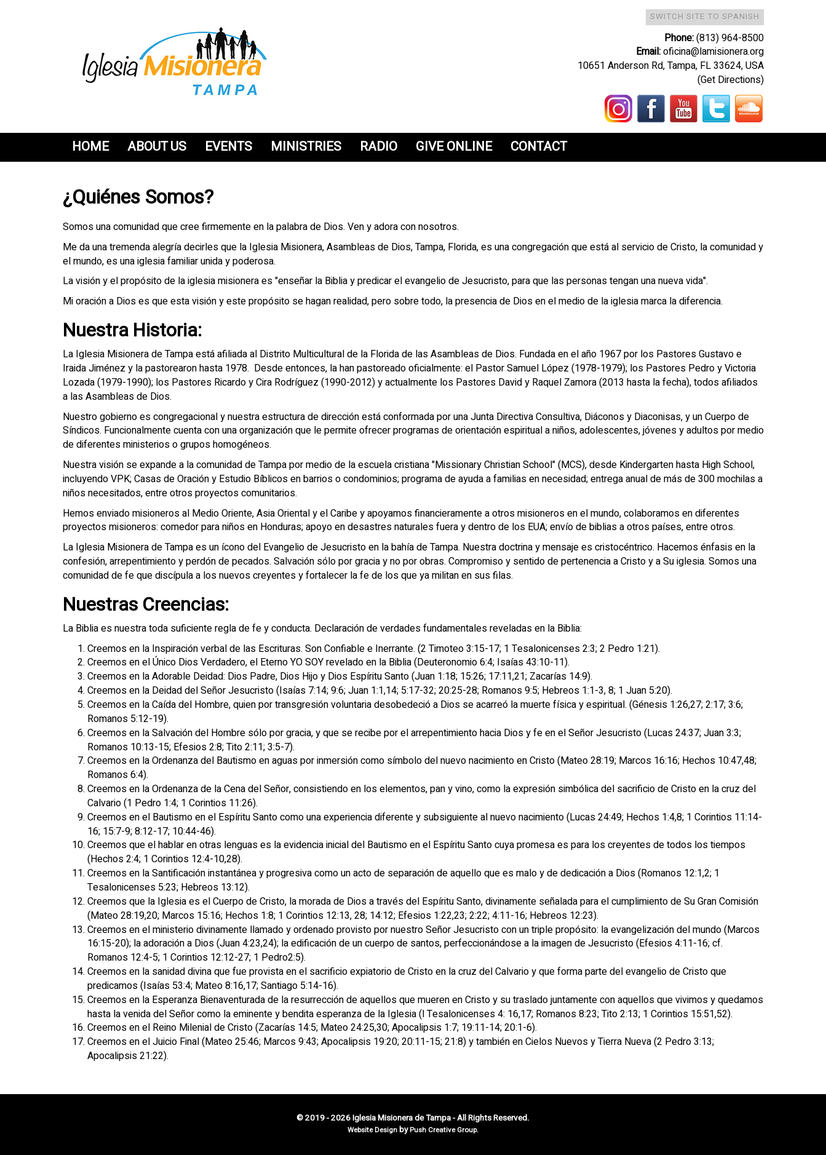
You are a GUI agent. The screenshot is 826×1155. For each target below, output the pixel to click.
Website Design (373, 1130)
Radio (378, 146)
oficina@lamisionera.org (713, 51)
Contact (538, 146)
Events (228, 146)
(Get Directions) (730, 80)
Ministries (306, 146)
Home (90, 146)
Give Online (454, 146)
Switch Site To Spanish (705, 16)
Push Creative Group (443, 1130)
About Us (156, 146)
